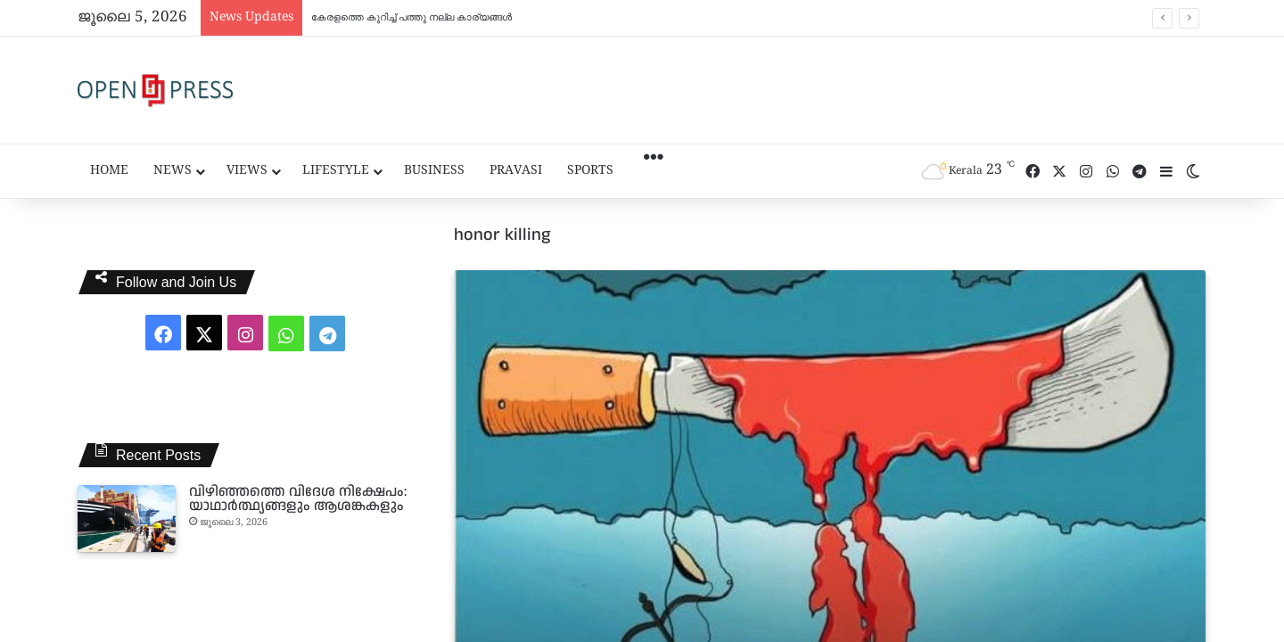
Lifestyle (335, 170)
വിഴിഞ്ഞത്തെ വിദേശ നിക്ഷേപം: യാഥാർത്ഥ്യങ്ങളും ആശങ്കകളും (298, 499)
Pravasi (516, 170)
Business (434, 170)
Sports (590, 170)
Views (247, 170)
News (172, 170)
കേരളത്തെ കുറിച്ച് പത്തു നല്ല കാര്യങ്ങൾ (411, 18)
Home (109, 170)
